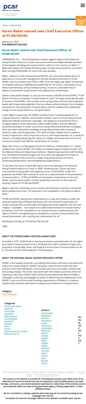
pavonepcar (46, 320)
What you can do (11, 333)
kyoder (44, 323)
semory (44, 355)
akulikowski (46, 315)
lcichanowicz (46, 328)
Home (5, 25)
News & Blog (15, 25)
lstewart (44, 343)
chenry (44, 363)
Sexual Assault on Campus (16, 331)
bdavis (44, 353)
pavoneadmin (47, 313)
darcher (44, 360)
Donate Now (81, 20)
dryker (44, 340)
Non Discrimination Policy (46, 374)
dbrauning (46, 330)
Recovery (8, 323)
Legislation (9, 313)
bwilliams (45, 348)
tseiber (44, 333)
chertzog (45, 350)
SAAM (6, 326)
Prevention (9, 321)
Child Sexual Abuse (12, 306)
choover (44, 335)
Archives (80, 320)
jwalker (44, 345)
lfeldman (45, 318)
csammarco (46, 325)
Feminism (8, 308)
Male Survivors (10, 316)
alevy (43, 358)
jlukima (44, 338)
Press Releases (9, 294)
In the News (9, 311)
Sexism (7, 328)
